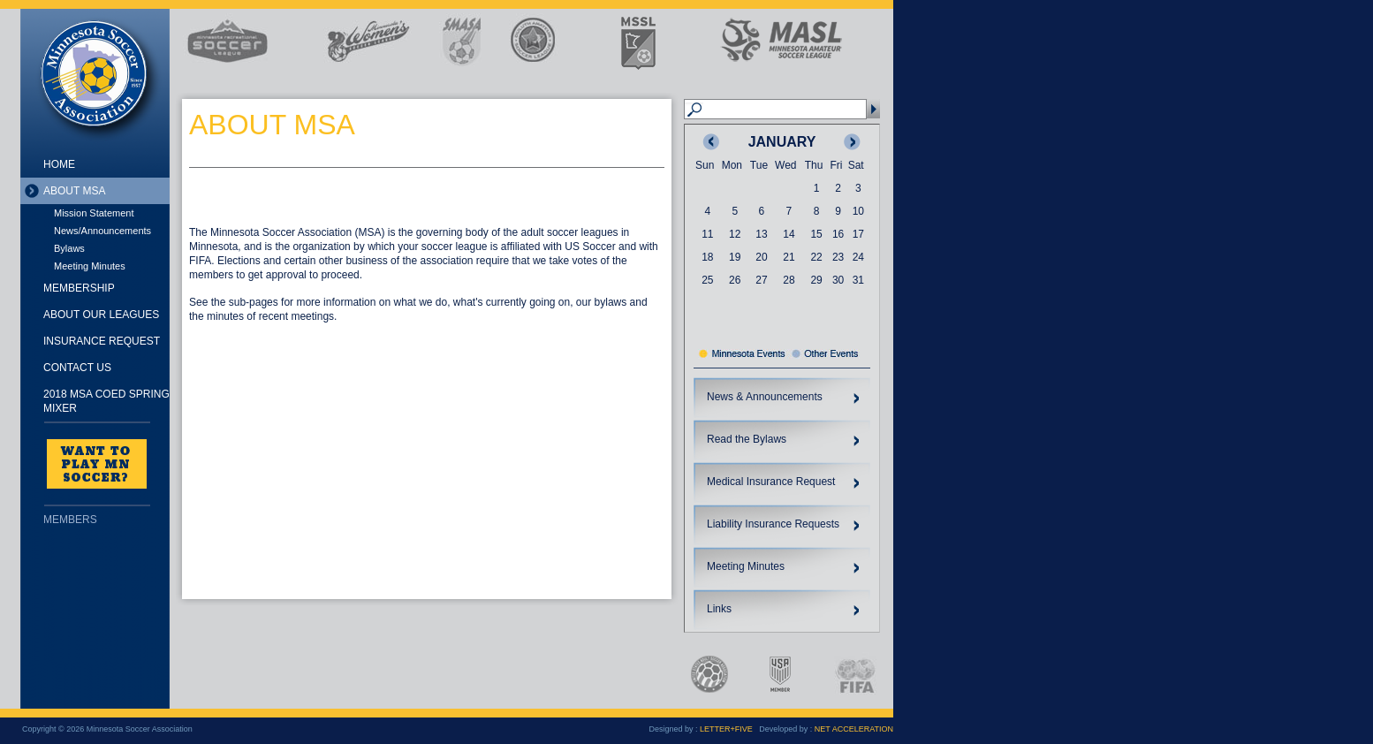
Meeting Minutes (89, 266)
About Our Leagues (101, 314)
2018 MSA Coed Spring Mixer (106, 401)
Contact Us (77, 367)
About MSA (74, 191)
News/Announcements (102, 230)
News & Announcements (765, 397)
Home (59, 164)
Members (70, 519)
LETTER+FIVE (726, 729)
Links (719, 609)
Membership (79, 288)
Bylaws (69, 248)
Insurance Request (101, 341)
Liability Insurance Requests (773, 524)
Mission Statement (93, 213)
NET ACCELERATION (854, 729)
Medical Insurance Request (771, 481)
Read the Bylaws (746, 439)
